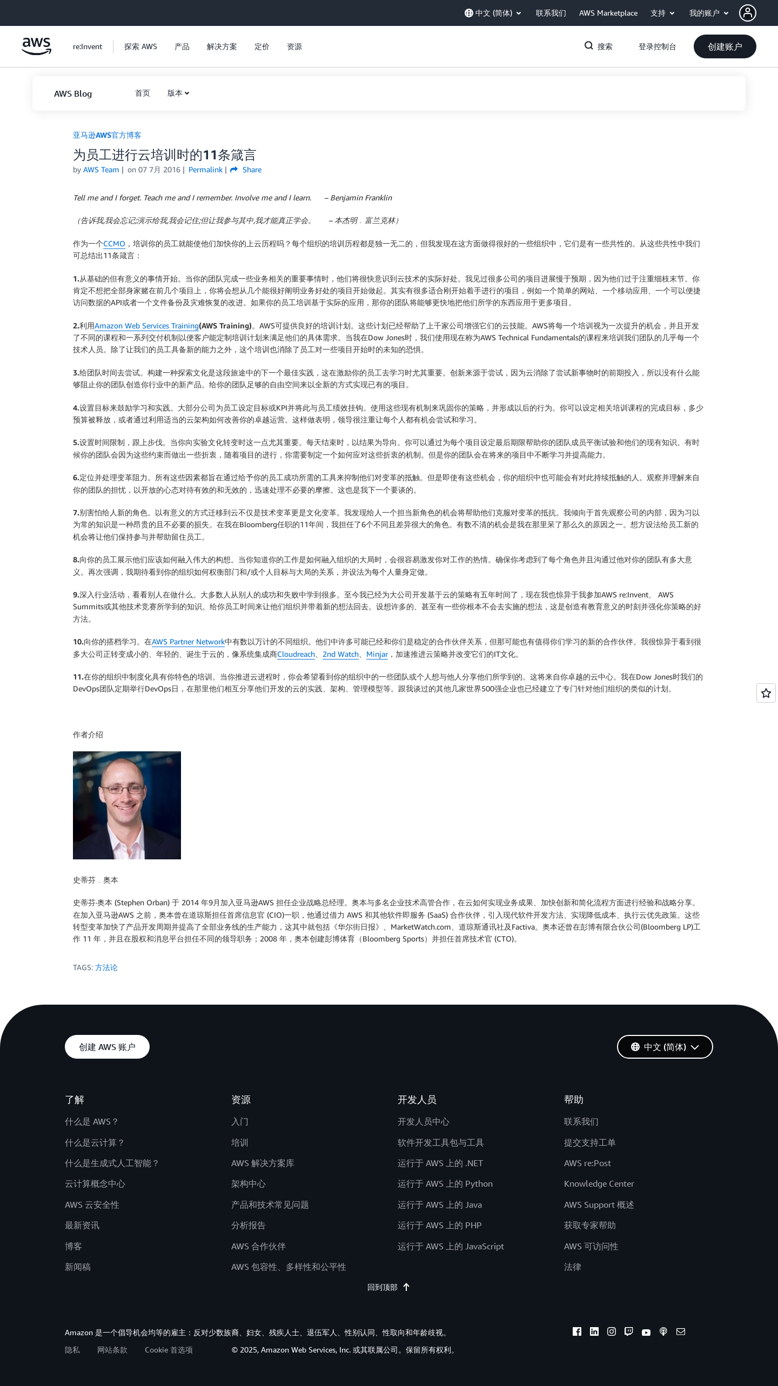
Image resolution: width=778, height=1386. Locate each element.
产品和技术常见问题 (270, 1204)
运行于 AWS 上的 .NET (440, 1163)
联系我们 (581, 1121)
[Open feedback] (766, 693)
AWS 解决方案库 (262, 1163)
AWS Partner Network (188, 641)
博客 (73, 1246)
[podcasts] (663, 1333)
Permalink (206, 169)
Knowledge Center (599, 1183)
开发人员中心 (424, 1121)
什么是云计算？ (95, 1142)
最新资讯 (82, 1225)
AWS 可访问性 (591, 1246)
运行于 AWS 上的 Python (445, 1183)
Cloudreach (296, 653)
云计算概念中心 (95, 1183)
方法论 (106, 967)
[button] (758, 13)
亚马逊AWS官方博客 (107, 134)
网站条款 (112, 1349)
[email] (680, 1333)
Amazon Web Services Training (147, 325)
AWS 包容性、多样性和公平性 (288, 1266)
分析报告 (248, 1225)
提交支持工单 (590, 1142)
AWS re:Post (587, 1163)
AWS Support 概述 (599, 1204)
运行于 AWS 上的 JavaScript (451, 1246)
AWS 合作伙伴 (258, 1246)
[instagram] (611, 1333)
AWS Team (101, 169)
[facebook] (577, 1333)
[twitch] (629, 1333)
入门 (240, 1121)
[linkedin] (594, 1333)
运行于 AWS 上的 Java (440, 1204)
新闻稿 (78, 1266)
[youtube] (646, 1333)
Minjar (377, 653)
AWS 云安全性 (92, 1204)
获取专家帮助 (590, 1225)
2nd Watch (341, 653)
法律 (572, 1266)
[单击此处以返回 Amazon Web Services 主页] (36, 52)
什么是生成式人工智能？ (112, 1163)
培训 (240, 1142)
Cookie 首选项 (169, 1349)
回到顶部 (389, 1286)
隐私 (72, 1349)
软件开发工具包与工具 (441, 1142)
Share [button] (245, 169)
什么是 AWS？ (92, 1121)
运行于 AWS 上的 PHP (440, 1225)
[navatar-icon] (747, 13)
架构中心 (248, 1183)
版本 (175, 92)
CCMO (114, 243)
